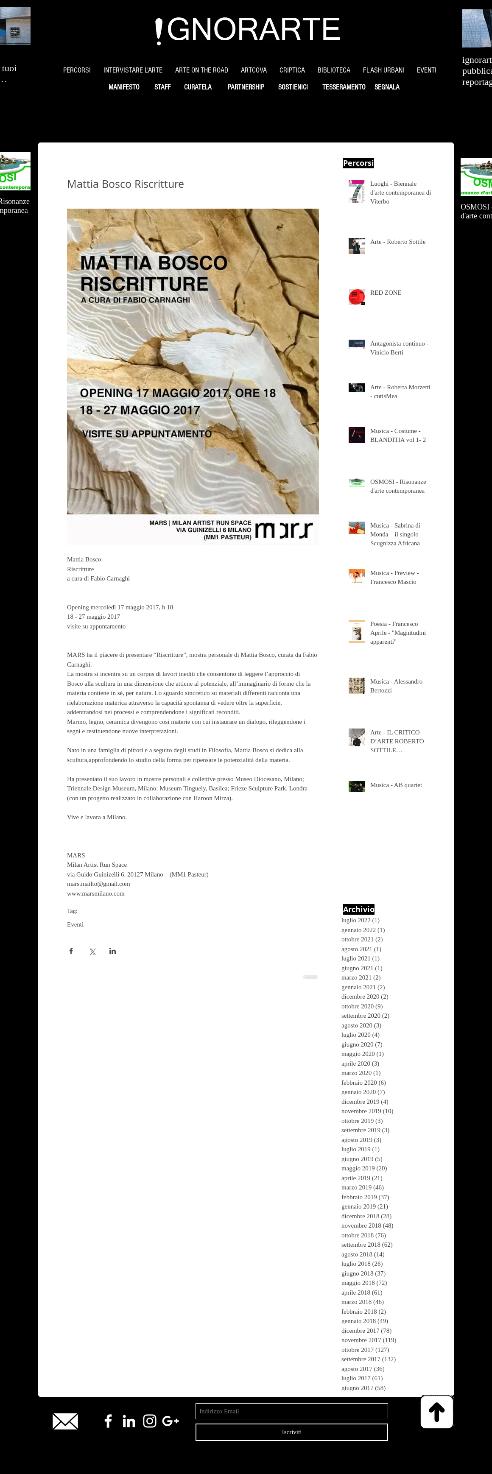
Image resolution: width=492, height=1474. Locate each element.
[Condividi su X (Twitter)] (92, 951)
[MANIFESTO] (124, 87)
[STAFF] (162, 87)
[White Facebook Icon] (108, 1421)
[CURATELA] (197, 87)
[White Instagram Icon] (150, 1421)
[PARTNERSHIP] (246, 87)
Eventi (75, 924)
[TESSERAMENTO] (344, 87)
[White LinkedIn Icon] (129, 1421)
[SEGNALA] (387, 87)
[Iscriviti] (292, 1432)
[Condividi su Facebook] (71, 951)
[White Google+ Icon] (170, 1421)
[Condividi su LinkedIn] (113, 951)
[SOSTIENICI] (292, 87)
